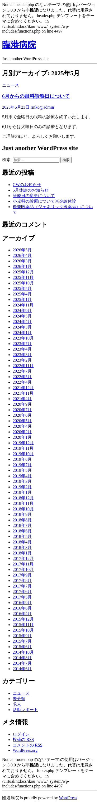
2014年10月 (23, 652)
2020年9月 (22, 404)
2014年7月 (22, 663)
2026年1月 (22, 266)
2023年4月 (22, 349)
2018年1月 (22, 553)
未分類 (19, 698)
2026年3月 (22, 261)
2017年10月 (23, 569)
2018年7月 (22, 525)
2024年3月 (22, 327)
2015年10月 (23, 630)
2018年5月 (22, 536)
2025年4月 (22, 294)
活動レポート (25, 709)
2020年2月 (22, 432)
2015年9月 (22, 635)
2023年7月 (22, 343)
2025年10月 (23, 283)
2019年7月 (22, 465)
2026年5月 (22, 250)
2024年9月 (22, 310)
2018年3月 (22, 547)
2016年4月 (22, 613)
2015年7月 (22, 641)
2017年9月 (22, 575)
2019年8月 (22, 459)
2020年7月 (22, 409)
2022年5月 (22, 376)
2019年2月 (22, 487)
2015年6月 (22, 646)
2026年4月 (22, 255)
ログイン (21, 734)
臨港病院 (19, 44)
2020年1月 (22, 437)
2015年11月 (23, 624)
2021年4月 (22, 398)
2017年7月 (22, 586)
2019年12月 (23, 443)
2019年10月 (23, 454)
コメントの (27, 745)
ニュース (10, 85)
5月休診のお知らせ (31, 190)
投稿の (23, 739)
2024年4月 (22, 321)
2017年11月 (23, 564)
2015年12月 (23, 619)
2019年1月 (22, 492)
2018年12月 (23, 498)
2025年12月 (23, 272)
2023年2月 (22, 360)
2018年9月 (22, 514)
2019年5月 (22, 470)
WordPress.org (25, 750)
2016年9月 (22, 602)
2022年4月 (22, 382)
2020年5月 (22, 421)
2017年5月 (22, 597)
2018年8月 (22, 520)
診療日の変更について (34, 195)
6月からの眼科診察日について (36, 96)
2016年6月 (22, 608)
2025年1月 (22, 299)
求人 (17, 704)
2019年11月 (23, 448)
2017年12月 (23, 558)
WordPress (68, 798)
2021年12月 (23, 387)
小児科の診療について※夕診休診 (44, 201)
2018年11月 (23, 503)
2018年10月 (23, 509)
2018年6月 (22, 531)
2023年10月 (23, 338)
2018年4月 (22, 542)
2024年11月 (23, 305)
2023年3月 (22, 354)
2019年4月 (22, 476)
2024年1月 (22, 332)
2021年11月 (23, 393)
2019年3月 (22, 481)
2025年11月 (23, 277)
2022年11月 (23, 365)
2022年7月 (22, 371)
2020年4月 (22, 426)
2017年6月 (22, 591)
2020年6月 (22, 415)
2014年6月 (22, 668)
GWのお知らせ (27, 184)
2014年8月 (22, 657)
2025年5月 (22, 288)
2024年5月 (22, 316)
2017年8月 (22, 580)
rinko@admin (42, 107)
